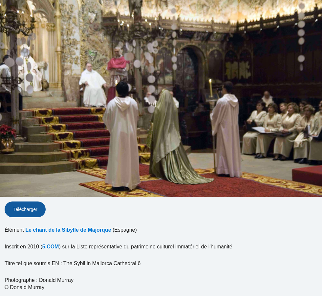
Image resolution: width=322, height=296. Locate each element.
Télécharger (25, 209)
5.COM (50, 246)
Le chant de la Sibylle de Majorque (68, 230)
